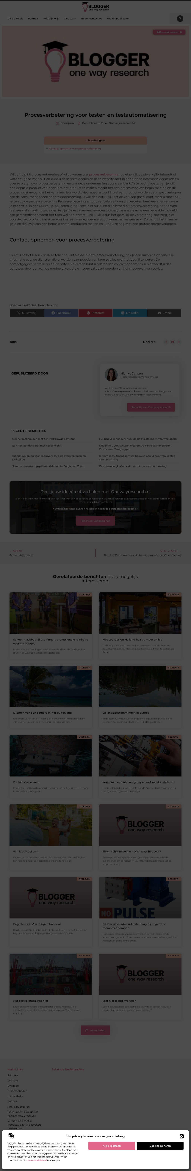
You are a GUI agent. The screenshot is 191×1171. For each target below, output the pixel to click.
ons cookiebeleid (37, 1160)
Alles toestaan (112, 1145)
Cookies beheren (160, 1145)
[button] (182, 1136)
